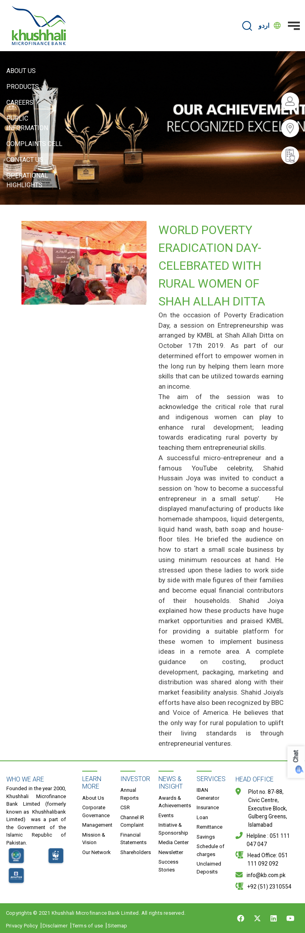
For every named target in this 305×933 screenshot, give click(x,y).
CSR (125, 807)
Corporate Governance (96, 811)
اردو (264, 25)
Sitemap (117, 926)
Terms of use (87, 926)
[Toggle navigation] (294, 26)
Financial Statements (133, 839)
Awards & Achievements (174, 802)
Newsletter (170, 852)
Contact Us (24, 159)
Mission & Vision (93, 839)
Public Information (27, 123)
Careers (19, 102)
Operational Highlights (27, 180)
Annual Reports (129, 794)
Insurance (208, 807)
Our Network (96, 852)
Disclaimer (55, 926)
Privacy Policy (22, 926)
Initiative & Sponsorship (173, 829)
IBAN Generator (208, 794)
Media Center (173, 842)
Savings (206, 837)
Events (166, 815)
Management (97, 825)
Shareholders (135, 852)
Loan (202, 817)
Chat (296, 757)
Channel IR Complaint (132, 821)
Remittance (209, 827)
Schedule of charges (210, 850)
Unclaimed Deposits (209, 868)
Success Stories (168, 866)
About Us (21, 71)
